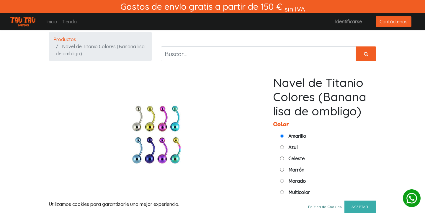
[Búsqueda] (366, 53)
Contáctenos (394, 22)
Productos (64, 39)
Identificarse (348, 22)
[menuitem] (52, 22)
